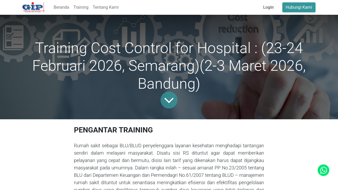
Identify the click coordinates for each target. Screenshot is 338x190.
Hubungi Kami (299, 7)
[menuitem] (61, 7)
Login (268, 7)
